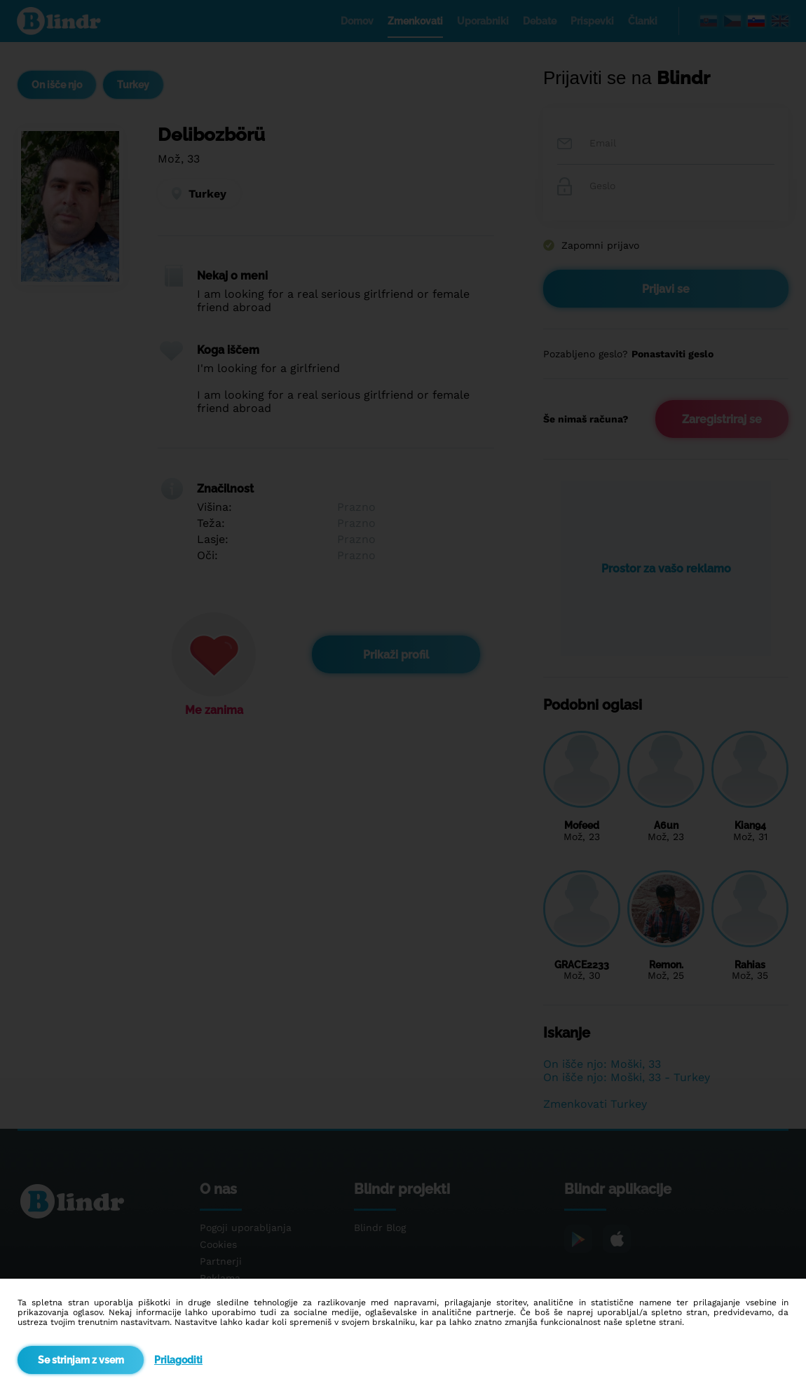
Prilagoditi (178, 1360)
